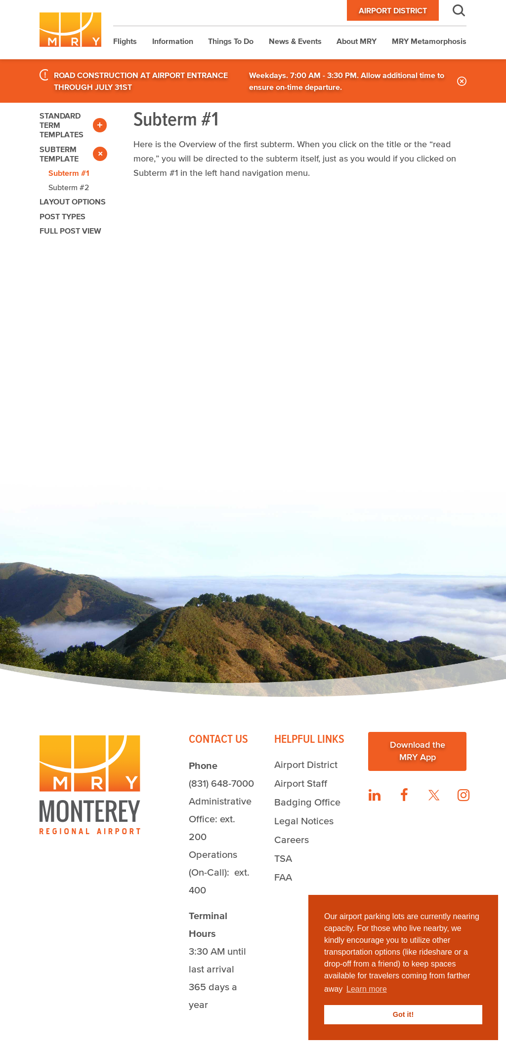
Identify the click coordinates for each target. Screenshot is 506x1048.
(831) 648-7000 (221, 783)
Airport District (393, 10)
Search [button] (452, 10)
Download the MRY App (417, 751)
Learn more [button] (366, 989)
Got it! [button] (403, 1014)
